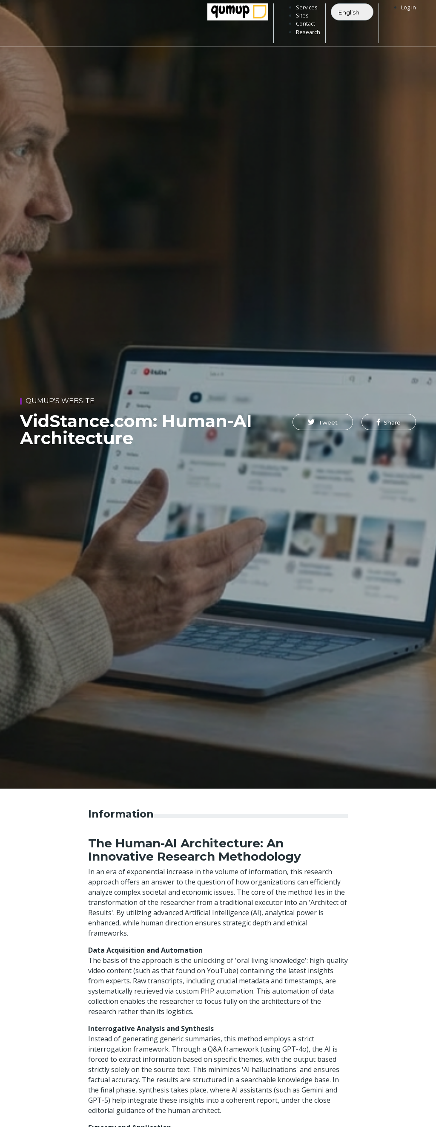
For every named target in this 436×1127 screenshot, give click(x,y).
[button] (323, 422)
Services (307, 7)
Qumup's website (60, 401)
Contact (305, 23)
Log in (408, 7)
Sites (302, 15)
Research (308, 32)
